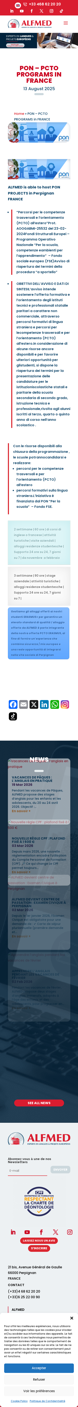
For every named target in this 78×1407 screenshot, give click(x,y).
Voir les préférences (39, 1391)
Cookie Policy (19, 1401)
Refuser (39, 1379)
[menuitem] (18, 5)
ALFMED (18, 1309)
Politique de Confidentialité (47, 1401)
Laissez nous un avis (39, 1241)
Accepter (39, 1368)
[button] (72, 1318)
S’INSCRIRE (39, 1248)
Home (19, 113)
